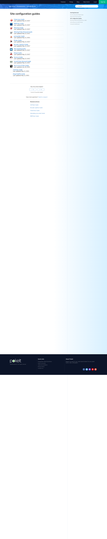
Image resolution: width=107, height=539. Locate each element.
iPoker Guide (18, 40)
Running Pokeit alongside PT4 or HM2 (78, 20)
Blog (78, 2)
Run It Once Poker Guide (21, 65)
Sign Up (103, 2)
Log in (95, 2)
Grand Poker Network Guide (22, 61)
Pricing (71, 2)
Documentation (21, 6)
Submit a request (43, 97)
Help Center (86, 2)
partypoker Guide (19, 36)
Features (63, 2)
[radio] (32, 89)
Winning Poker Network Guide (23, 32)
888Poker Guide (19, 23)
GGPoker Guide (17, 70)
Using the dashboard (74, 24)
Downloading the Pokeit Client (76, 14)
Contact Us (40, 368)
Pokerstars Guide (19, 19)
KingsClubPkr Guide (19, 74)
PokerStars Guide (34, 110)
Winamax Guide (18, 28)
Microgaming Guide (20, 49)
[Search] (86, 6)
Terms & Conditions (43, 365)
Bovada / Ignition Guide (21, 44)
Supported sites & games (75, 16)
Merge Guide (18, 53)
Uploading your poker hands (37, 113)
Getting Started (31, 6)
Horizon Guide (18, 57)
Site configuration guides (76, 18)
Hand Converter (42, 363)
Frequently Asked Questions (45, 361)
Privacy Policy (41, 366)
